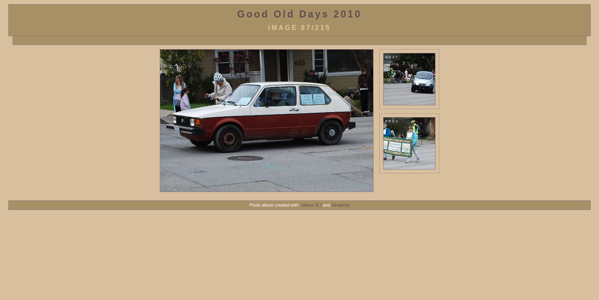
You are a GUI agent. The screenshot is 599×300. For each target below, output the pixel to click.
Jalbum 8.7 (311, 205)
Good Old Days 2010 (299, 14)
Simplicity (341, 205)
